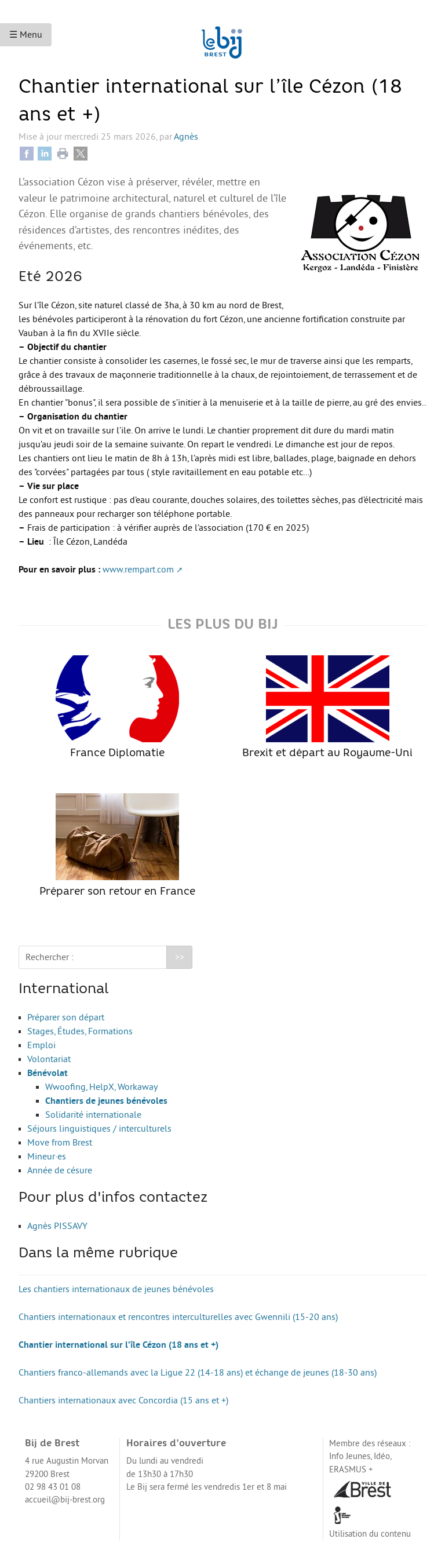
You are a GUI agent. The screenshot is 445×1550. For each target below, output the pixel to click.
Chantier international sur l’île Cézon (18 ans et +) (118, 1345)
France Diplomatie (117, 707)
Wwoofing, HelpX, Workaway (101, 1087)
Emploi (41, 1045)
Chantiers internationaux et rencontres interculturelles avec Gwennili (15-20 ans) (178, 1317)
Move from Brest (59, 1142)
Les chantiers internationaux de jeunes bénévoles (116, 1289)
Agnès (186, 137)
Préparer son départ (65, 1017)
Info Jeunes (349, 1456)
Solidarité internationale (93, 1115)
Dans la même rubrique (98, 1254)
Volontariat (49, 1059)
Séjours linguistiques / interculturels (99, 1129)
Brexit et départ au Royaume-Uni (327, 707)
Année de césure (59, 1170)
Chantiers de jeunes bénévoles (106, 1101)
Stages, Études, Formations (80, 1031)
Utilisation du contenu (370, 1534)
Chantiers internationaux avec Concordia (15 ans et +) (123, 1400)
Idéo (382, 1456)
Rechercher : (49, 957)
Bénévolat (47, 1073)
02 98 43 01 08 (53, 1487)
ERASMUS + (351, 1470)
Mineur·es (46, 1156)
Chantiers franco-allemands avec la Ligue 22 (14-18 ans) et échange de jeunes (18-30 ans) (198, 1372)
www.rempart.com (138, 569)
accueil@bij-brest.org (65, 1500)
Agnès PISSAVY (57, 1226)
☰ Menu (25, 35)
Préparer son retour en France (117, 845)
